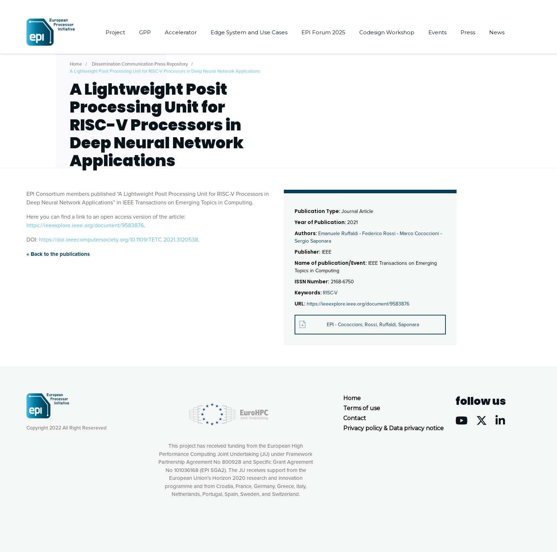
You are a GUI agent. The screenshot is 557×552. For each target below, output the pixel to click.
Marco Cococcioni (419, 233)
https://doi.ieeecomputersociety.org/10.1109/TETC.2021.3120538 (118, 239)
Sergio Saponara (313, 241)
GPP (145, 32)
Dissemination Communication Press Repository (140, 62)
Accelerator (181, 32)
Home (76, 62)
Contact (354, 418)
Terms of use (361, 408)
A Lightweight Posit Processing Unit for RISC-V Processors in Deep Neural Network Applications (165, 69)
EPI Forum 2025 (323, 32)
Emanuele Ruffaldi (338, 233)
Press (467, 32)
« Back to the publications (58, 254)
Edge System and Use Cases (249, 32)
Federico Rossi (378, 233)
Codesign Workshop (386, 32)
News (496, 32)
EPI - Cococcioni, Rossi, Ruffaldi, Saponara (373, 325)
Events (437, 32)
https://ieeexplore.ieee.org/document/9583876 (85, 225)
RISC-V (330, 293)
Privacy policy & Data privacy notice (393, 428)
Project (115, 32)
